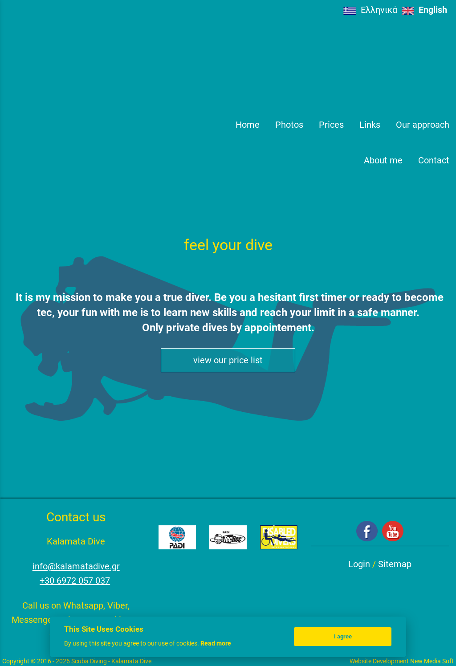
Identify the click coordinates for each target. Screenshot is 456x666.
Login (359, 564)
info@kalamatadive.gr (76, 566)
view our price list (228, 360)
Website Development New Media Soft (402, 661)
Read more (215, 643)
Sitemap (394, 564)
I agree (343, 636)
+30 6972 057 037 (75, 580)
